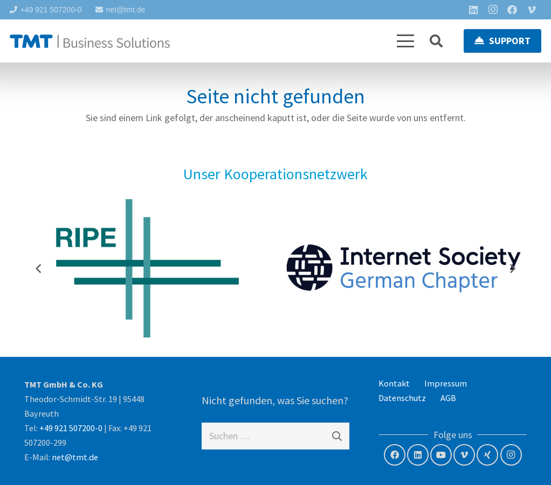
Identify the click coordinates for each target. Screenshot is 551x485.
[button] (405, 41)
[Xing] (487, 455)
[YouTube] (441, 455)
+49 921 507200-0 (70, 428)
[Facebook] (512, 9)
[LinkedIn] (473, 9)
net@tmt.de (75, 457)
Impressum (445, 383)
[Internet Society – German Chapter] (403, 268)
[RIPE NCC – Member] (147, 268)
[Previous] (38, 268)
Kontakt (394, 383)
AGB (448, 397)
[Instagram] (492, 9)
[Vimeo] (531, 9)
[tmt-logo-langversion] (90, 41)
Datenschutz (402, 397)
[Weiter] (512, 268)
